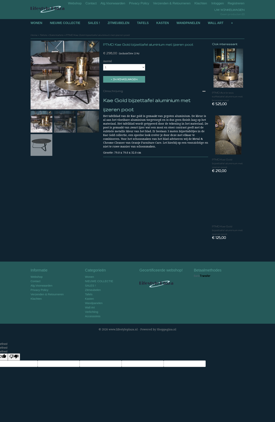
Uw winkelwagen (229, 9)
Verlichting (91, 311)
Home (34, 35)
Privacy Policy (139, 3)
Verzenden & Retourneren (172, 3)
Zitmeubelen (118, 23)
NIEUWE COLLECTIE (65, 23)
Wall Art (215, 23)
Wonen (36, 23)
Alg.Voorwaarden (112, 3)
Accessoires (92, 316)
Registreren (236, 3)
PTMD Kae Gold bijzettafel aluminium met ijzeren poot (98, 35)
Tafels (143, 23)
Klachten (200, 3)
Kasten (162, 23)
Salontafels (56, 35)
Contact (91, 3)
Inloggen (217, 3)
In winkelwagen (125, 79)
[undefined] (14, 356)
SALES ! (94, 23)
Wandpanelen (188, 23)
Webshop (75, 3)
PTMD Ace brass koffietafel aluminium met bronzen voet (227, 96)
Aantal (107, 61)
